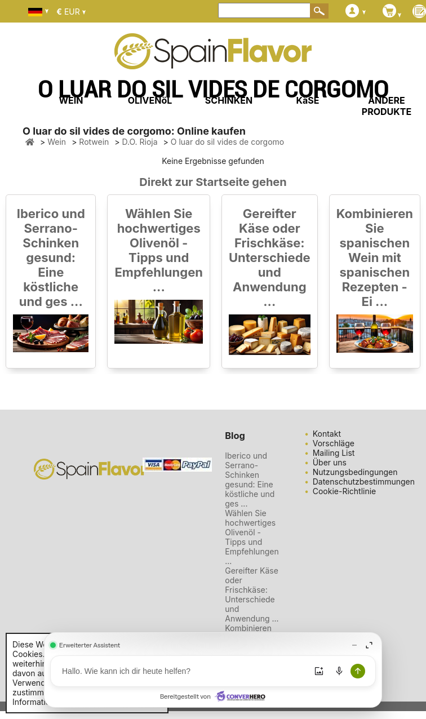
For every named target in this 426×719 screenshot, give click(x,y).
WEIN (71, 100)
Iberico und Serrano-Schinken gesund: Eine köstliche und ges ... (51, 257)
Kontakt (327, 433)
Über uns (330, 462)
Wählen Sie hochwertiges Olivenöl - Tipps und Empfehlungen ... (158, 250)
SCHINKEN (228, 100)
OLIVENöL (150, 100)
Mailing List (334, 453)
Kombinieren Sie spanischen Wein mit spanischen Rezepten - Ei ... (374, 257)
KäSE (308, 100)
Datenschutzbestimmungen (364, 481)
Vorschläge (333, 443)
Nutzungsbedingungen (355, 472)
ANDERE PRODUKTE (386, 106)
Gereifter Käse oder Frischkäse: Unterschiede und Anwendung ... (269, 257)
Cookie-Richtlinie (344, 491)
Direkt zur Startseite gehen (212, 182)
